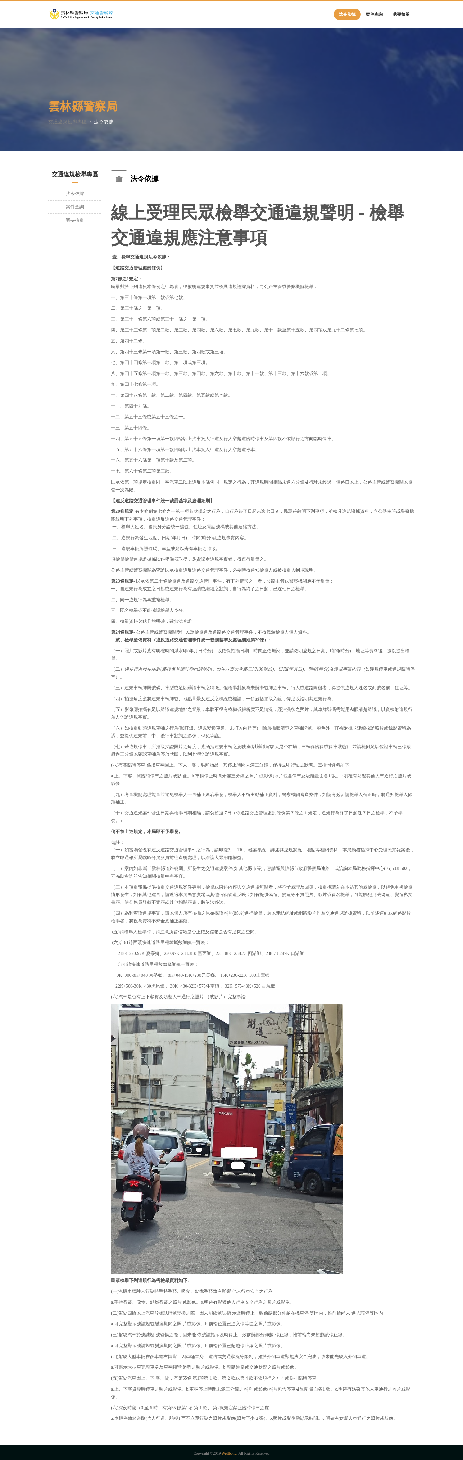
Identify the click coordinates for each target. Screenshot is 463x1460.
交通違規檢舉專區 (67, 121)
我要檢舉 (401, 14)
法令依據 (347, 14)
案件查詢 (374, 14)
